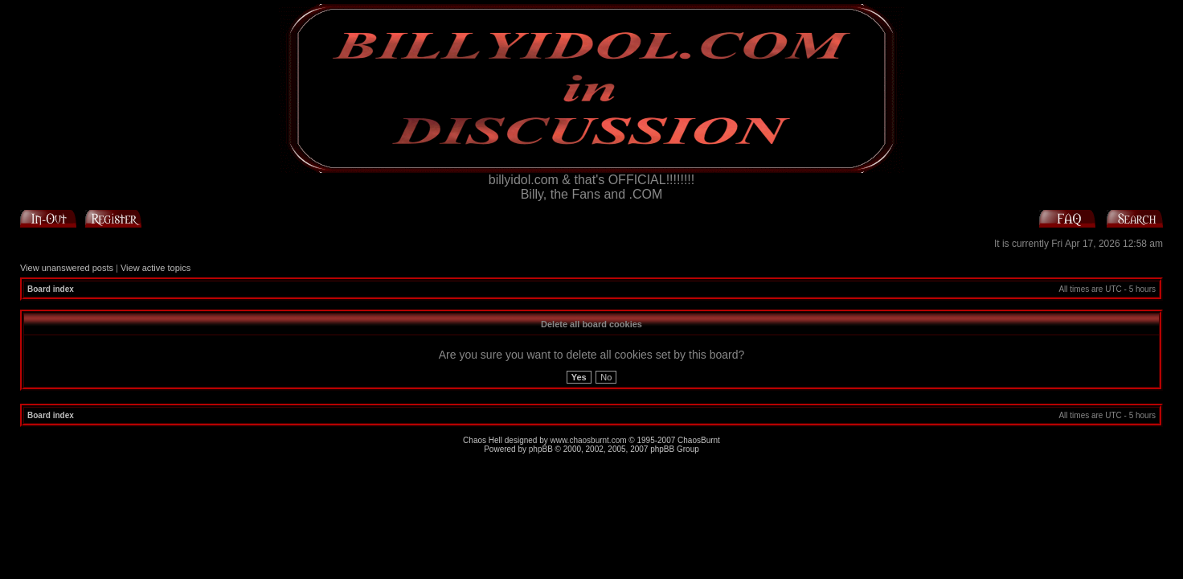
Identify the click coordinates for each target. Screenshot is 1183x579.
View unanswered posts (66, 268)
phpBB (541, 449)
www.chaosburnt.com (589, 440)
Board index (50, 289)
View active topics (155, 268)
